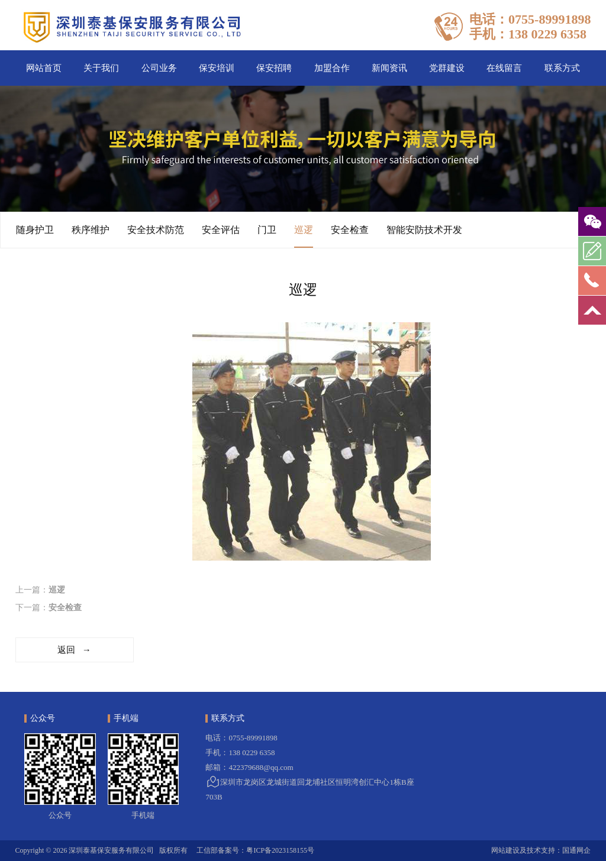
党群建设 (447, 68)
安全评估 (221, 230)
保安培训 (216, 68)
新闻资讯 (389, 68)
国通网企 (576, 850)
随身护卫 (35, 230)
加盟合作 (332, 68)
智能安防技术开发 (424, 230)
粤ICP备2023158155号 (280, 850)
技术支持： (544, 850)
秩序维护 (90, 230)
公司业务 (159, 68)
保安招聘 (274, 68)
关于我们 (101, 68)
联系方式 (562, 68)
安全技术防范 (155, 230)
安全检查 (350, 230)
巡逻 (303, 236)
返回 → (74, 650)
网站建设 (505, 850)
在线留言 (504, 68)
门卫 (266, 230)
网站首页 (44, 68)
